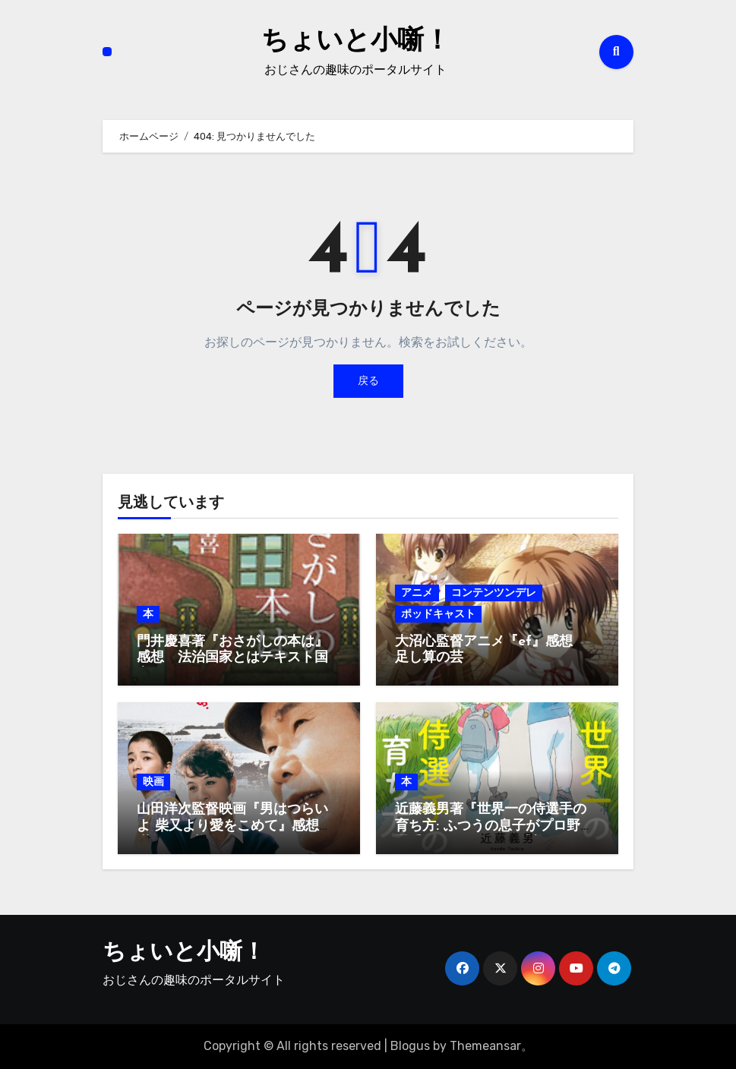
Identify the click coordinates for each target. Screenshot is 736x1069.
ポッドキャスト (438, 613)
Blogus (410, 1046)
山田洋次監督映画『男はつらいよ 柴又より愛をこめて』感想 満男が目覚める (235, 826)
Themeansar (485, 1046)
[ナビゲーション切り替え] (107, 51)
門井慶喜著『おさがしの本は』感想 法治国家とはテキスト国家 (232, 658)
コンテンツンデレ (493, 592)
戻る (368, 380)
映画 (153, 781)
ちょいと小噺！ (355, 41)
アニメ (417, 592)
